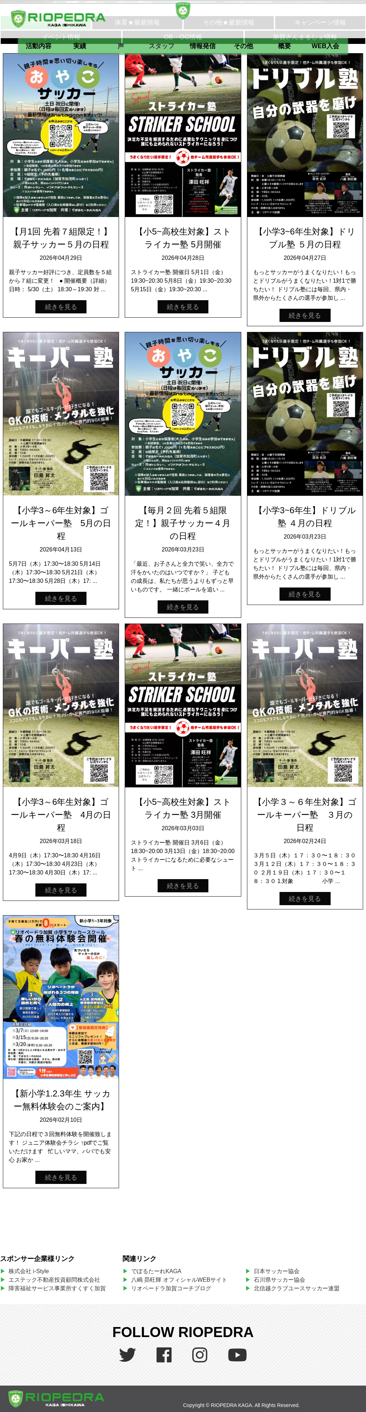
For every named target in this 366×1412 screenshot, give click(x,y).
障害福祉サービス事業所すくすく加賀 (57, 1288)
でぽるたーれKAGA (156, 1271)
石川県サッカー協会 (279, 1280)
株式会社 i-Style (29, 1271)
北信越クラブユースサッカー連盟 (297, 1288)
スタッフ (161, 46)
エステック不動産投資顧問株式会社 (54, 1280)
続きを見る (61, 307)
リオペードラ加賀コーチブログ (171, 1288)
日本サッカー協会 (277, 1271)
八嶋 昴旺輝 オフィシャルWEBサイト (182, 1280)
